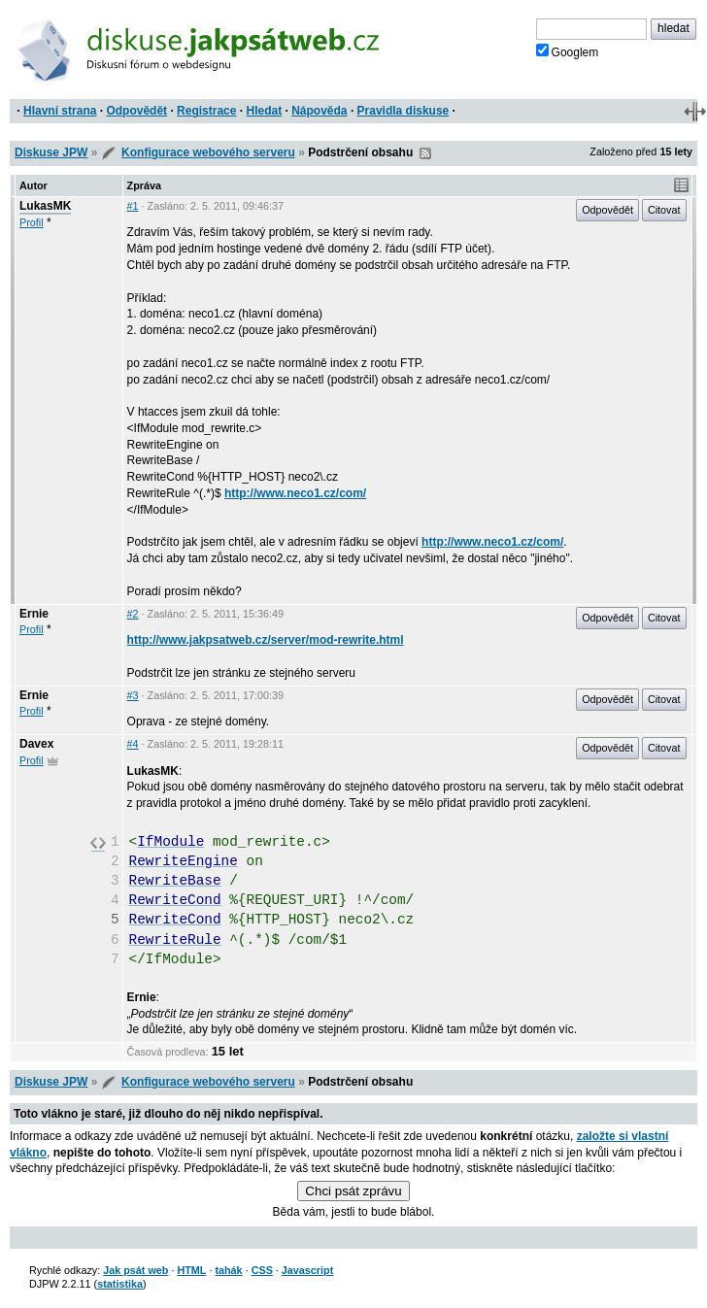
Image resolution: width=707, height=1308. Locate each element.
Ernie (34, 613)
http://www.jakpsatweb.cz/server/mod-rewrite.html (265, 640)
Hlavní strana (59, 110)
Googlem (567, 51)
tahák (228, 1270)
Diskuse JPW (51, 152)
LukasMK (45, 206)
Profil (31, 222)
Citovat (664, 210)
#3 (133, 695)
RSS (425, 153)
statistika (120, 1284)
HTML (191, 1270)
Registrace (206, 110)
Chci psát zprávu (353, 1191)
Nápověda (319, 110)
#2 (133, 614)
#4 (133, 744)
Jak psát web (135, 1270)
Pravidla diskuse (403, 110)
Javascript (307, 1270)
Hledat (264, 110)
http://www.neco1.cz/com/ (295, 493)
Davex (36, 744)
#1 (133, 206)
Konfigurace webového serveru (208, 152)
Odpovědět (136, 110)
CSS (262, 1270)
